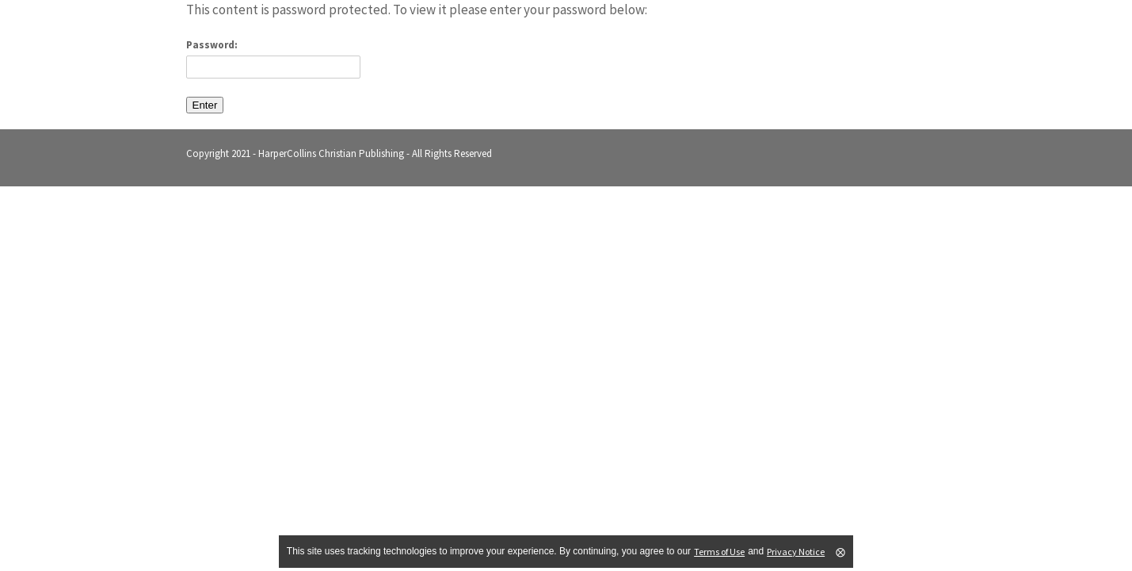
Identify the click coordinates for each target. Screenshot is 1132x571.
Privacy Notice (796, 552)
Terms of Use (719, 552)
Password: (273, 58)
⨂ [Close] (840, 552)
